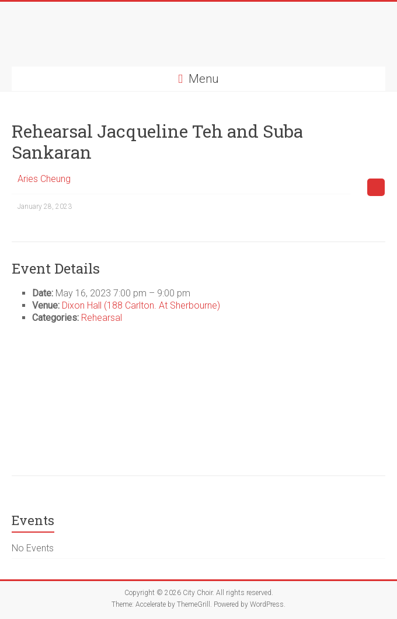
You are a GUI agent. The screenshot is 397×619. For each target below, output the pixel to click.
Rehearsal (101, 317)
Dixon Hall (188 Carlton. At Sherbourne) (141, 305)
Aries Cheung (44, 178)
